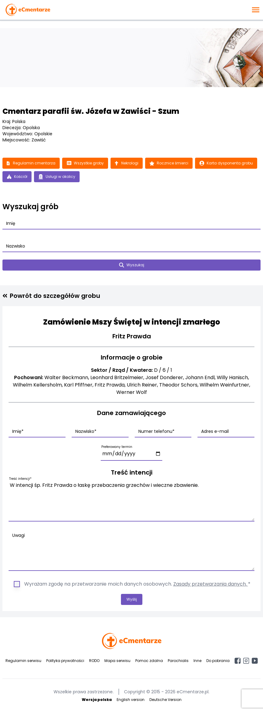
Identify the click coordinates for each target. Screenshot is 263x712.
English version (131, 699)
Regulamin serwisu (23, 660)
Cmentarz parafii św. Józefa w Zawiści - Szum (90, 111)
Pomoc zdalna (149, 660)
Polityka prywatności (65, 660)
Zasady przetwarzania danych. (210, 583)
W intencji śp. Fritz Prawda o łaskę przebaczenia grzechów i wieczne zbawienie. (131, 500)
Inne (197, 660)
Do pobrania (218, 660)
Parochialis (178, 660)
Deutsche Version (165, 699)
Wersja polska (97, 699)
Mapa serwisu (117, 660)
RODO (94, 660)
